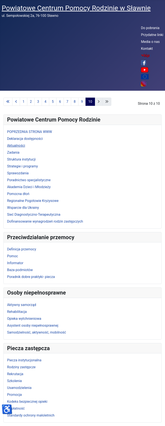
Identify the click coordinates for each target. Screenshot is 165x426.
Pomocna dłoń (18, 194)
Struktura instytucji (21, 159)
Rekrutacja (15, 374)
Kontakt (147, 49)
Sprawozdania (18, 173)
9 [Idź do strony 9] (82, 102)
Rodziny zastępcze (21, 367)
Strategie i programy (22, 166)
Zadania (13, 152)
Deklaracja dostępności (25, 139)
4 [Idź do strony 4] (45, 102)
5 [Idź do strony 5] (53, 102)
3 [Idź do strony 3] (38, 102)
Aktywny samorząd (21, 305)
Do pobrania (150, 28)
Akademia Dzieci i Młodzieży (29, 187)
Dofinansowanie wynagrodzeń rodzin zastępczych (45, 221)
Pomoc (12, 256)
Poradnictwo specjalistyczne (28, 180)
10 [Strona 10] (90, 102)
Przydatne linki (152, 35)
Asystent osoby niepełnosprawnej (32, 325)
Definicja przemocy (21, 249)
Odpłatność (16, 408)
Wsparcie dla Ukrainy (23, 208)
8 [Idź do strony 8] (75, 102)
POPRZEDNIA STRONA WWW (29, 132)
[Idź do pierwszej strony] (7, 102)
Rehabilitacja (17, 312)
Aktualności (16, 146)
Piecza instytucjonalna (24, 360)
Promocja (14, 395)
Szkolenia (14, 381)
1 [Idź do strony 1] (23, 102)
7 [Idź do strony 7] (67, 102)
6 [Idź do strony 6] (60, 102)
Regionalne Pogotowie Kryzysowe (32, 201)
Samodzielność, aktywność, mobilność (36, 332)
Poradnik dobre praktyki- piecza (31, 277)
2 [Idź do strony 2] (31, 102)
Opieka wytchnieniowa (24, 319)
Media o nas (150, 42)
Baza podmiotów (20, 270)
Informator (15, 263)
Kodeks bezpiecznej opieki (27, 401)
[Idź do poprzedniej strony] (16, 102)
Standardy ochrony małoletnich (31, 415)
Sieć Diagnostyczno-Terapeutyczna (33, 214)
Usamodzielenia (19, 388)
